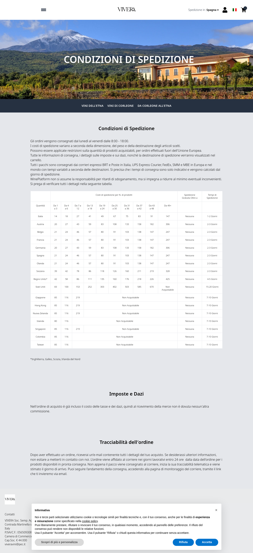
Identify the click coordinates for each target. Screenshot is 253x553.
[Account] (225, 10)
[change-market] (204, 10)
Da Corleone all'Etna (154, 106)
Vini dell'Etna (93, 106)
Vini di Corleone (121, 106)
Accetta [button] (207, 542)
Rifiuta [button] (183, 542)
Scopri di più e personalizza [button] (59, 542)
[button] (216, 510)
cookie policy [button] (90, 521)
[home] (126, 10)
